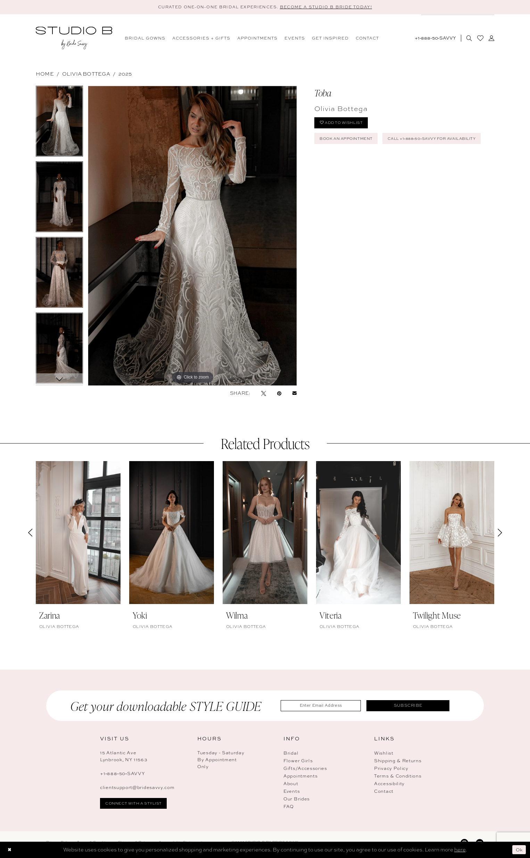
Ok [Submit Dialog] (519, 849)
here (460, 849)
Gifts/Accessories (305, 769)
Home (45, 74)
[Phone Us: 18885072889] (435, 38)
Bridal (290, 754)
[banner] (74, 38)
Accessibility (389, 784)
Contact (384, 792)
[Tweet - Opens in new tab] (263, 394)
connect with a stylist (137, 804)
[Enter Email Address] (326, 706)
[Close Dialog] (10, 850)
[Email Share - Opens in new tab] (294, 394)
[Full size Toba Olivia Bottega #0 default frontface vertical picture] (192, 236)
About (290, 784)
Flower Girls (298, 761)
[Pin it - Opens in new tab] (279, 394)
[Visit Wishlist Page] (480, 38)
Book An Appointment (349, 142)
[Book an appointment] (457, 21)
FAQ (288, 807)
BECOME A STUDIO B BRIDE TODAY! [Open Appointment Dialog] (332, 7)
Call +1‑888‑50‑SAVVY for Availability (370, 159)
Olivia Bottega (86, 74)
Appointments (300, 777)
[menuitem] (145, 38)
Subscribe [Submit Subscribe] (413, 706)
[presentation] (78, 533)
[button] (491, 38)
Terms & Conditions (398, 777)
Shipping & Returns (398, 761)
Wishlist (384, 754)
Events (291, 792)
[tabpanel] (59, 124)
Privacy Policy (391, 769)
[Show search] (469, 38)
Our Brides (296, 799)
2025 (125, 74)
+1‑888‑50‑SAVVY (122, 774)
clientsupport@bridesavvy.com (137, 788)
